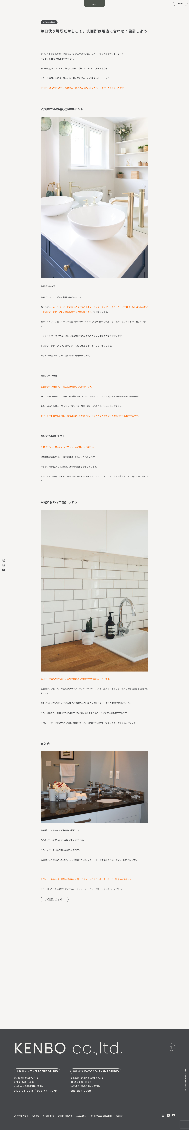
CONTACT (180, 3)
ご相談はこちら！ (54, 899)
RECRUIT (120, 1116)
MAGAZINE (81, 1116)
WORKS (35, 1116)
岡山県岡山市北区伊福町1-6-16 (85, 1078)
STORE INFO (48, 1116)
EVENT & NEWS (65, 1116)
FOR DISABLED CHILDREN (101, 1116)
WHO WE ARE (20, 1116)
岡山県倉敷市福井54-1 (25, 1078)
